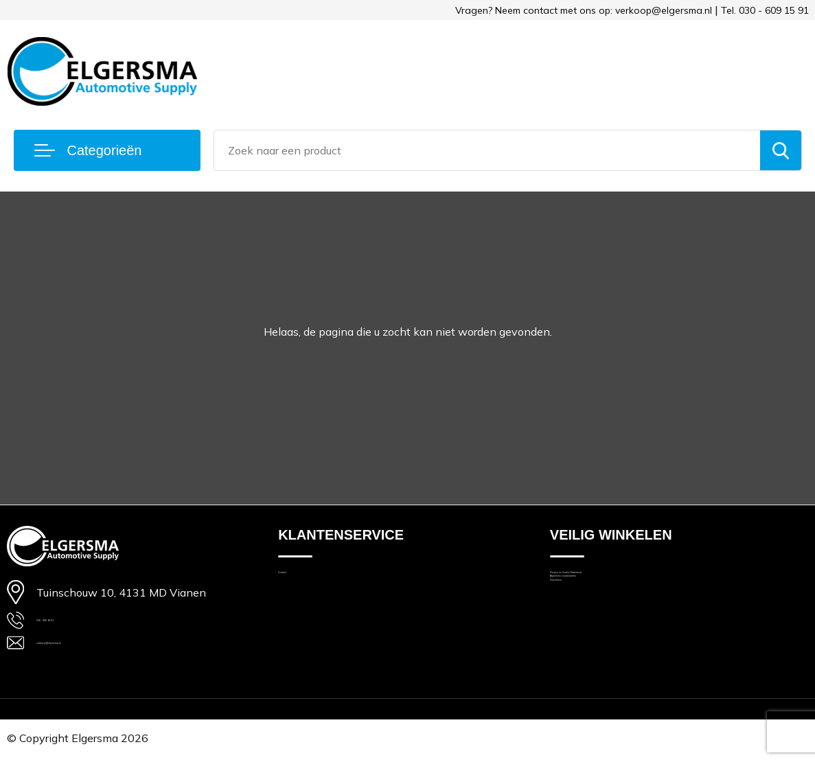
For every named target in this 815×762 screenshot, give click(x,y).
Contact (296, 580)
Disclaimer (574, 618)
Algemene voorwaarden (607, 599)
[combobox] (486, 150)
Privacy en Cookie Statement (619, 580)
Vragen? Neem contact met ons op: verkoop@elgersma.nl (583, 10)
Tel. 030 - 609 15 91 (765, 10)
